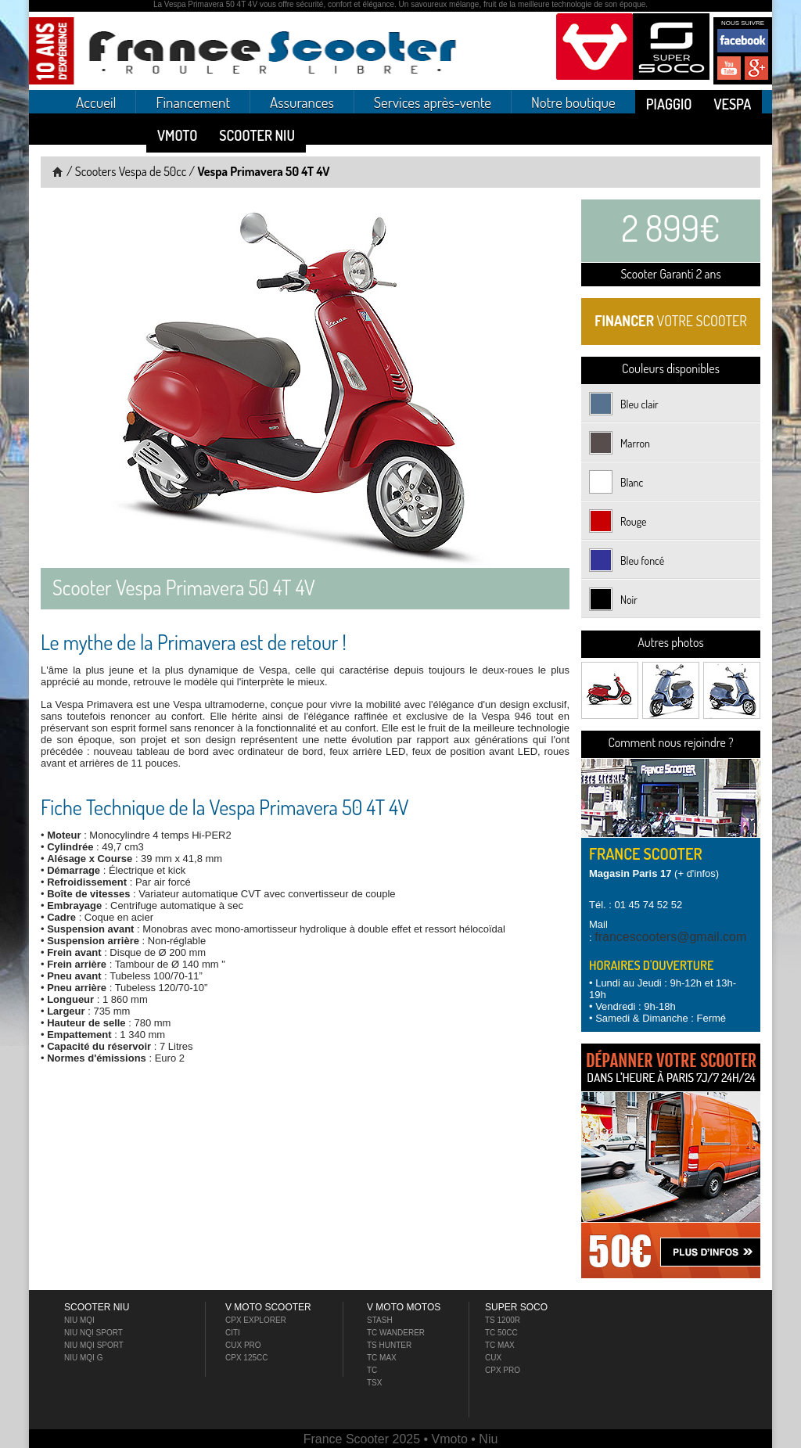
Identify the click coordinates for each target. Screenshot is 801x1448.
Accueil (96, 102)
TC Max (382, 1357)
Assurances (302, 102)
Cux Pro (243, 1345)
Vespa (732, 104)
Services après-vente (432, 102)
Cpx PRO (502, 1370)
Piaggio (669, 104)
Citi (232, 1332)
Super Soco (516, 1307)
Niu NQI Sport (93, 1332)
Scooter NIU (257, 135)
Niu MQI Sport (94, 1345)
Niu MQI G (83, 1357)
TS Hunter (389, 1345)
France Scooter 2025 (364, 1439)
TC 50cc (501, 1332)
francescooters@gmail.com (670, 936)
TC (372, 1370)
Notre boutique (573, 102)
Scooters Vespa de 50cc (131, 171)
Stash (380, 1320)
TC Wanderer (396, 1332)
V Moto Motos (403, 1307)
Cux (493, 1357)
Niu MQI (79, 1320)
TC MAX (500, 1345)
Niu (488, 1439)
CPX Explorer (255, 1320)
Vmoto (177, 135)
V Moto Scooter (268, 1307)
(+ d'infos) (654, 873)
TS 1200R (502, 1320)
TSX (374, 1382)
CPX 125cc (246, 1357)
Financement (193, 102)
